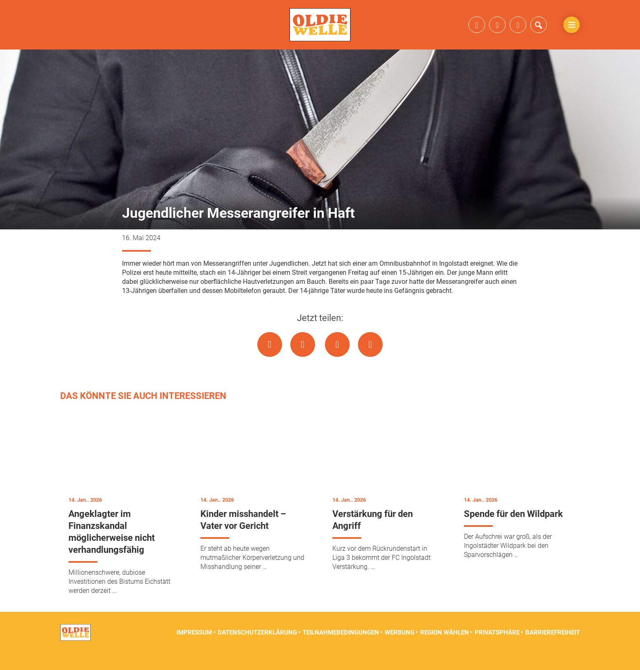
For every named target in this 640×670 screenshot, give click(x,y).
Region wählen (444, 649)
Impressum (194, 649)
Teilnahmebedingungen (341, 649)
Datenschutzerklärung (257, 649)
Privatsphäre (497, 649)
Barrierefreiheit (552, 649)
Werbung (399, 649)
